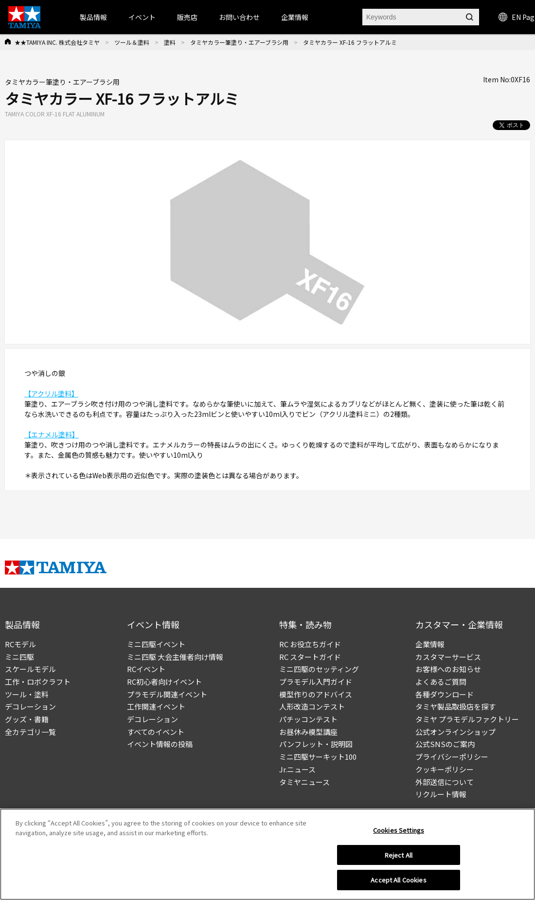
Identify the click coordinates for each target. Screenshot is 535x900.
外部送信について (444, 782)
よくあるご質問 (440, 681)
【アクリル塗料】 (51, 393)
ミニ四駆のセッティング (319, 669)
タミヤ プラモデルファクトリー (467, 719)
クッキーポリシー (444, 769)
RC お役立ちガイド (310, 644)
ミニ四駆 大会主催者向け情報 (175, 657)
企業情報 (430, 644)
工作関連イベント (156, 706)
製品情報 (93, 17)
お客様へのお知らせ (448, 669)
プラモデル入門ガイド (315, 681)
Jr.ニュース (297, 769)
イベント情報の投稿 (160, 744)
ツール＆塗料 (131, 42)
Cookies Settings (398, 833)
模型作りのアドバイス (315, 694)
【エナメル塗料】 (51, 434)
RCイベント (146, 669)
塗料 (170, 42)
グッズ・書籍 (27, 719)
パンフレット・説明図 (316, 744)
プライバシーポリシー (451, 756)
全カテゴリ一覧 (30, 732)
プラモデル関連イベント (167, 694)
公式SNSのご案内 (445, 744)
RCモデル (20, 644)
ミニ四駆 (19, 657)
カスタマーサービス (448, 657)
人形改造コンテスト (312, 706)
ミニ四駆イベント (156, 644)
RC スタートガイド (310, 657)
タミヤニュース (304, 782)
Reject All (398, 858)
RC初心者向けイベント (164, 681)
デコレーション (30, 706)
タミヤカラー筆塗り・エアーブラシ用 (239, 42)
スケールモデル (30, 669)
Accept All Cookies (398, 883)
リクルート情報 (440, 794)
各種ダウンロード (444, 694)
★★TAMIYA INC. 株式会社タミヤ (57, 42)
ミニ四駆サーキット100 (318, 756)
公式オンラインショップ (455, 732)
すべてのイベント (155, 732)
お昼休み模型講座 (308, 732)
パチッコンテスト (308, 719)
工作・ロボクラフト (38, 681)
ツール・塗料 (27, 694)
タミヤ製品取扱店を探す (455, 706)
